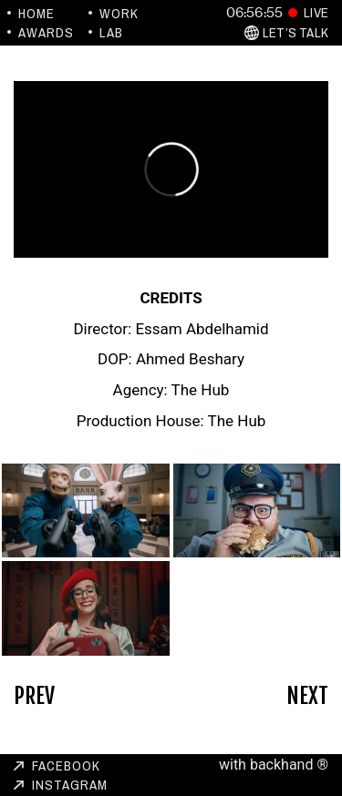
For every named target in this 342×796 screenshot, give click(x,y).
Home (36, 13)
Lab (111, 32)
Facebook (66, 765)
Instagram (70, 784)
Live (316, 12)
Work (119, 13)
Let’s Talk (295, 32)
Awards (46, 32)
